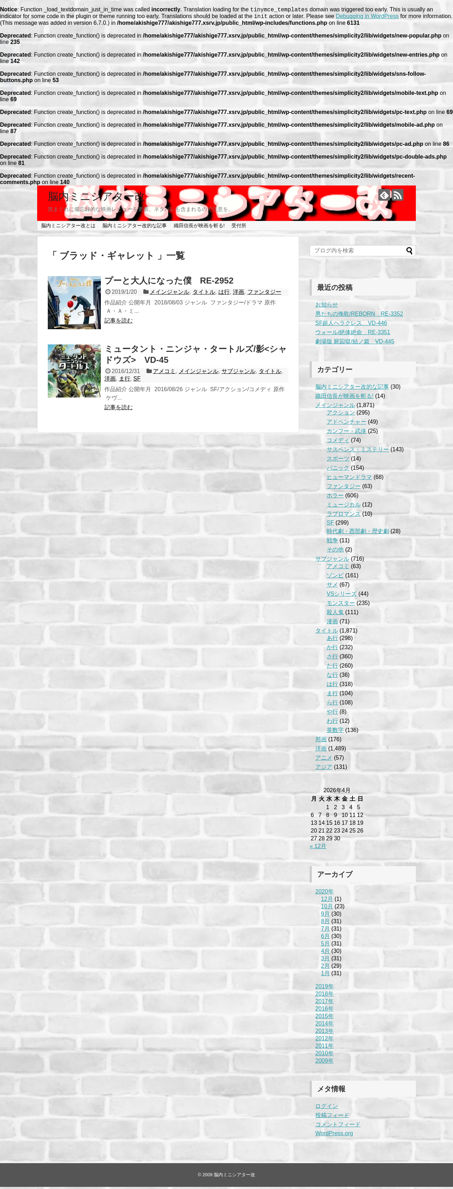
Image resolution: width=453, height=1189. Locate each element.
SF (137, 381)
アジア (323, 769)
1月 (325, 975)
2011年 (324, 1048)
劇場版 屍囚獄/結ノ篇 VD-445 (354, 344)
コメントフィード (338, 1127)
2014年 (324, 1026)
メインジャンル (169, 294)
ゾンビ (335, 578)
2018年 (324, 996)
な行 (332, 677)
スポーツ (338, 461)
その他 (335, 552)
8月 (325, 923)
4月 (325, 953)
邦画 (321, 741)
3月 (325, 961)
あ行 (332, 640)
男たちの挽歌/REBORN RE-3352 (359, 316)
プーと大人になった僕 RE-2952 (169, 282)
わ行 (332, 723)
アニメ (323, 760)
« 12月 (318, 848)
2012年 (324, 1040)
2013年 (324, 1033)
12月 (327, 901)
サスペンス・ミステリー (358, 451)
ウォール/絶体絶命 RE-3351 (352, 334)
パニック (338, 470)
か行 (332, 649)
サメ (332, 587)
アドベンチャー (346, 424)
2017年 (324, 1003)
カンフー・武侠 (346, 433)
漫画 (332, 624)
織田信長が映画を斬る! (199, 227)
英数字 (335, 732)
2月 (325, 968)
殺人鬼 (335, 614)
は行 (224, 294)
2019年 (324, 988)
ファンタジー (264, 294)
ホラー (335, 498)
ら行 (332, 705)
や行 (332, 714)
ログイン (326, 1108)
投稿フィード (332, 1117)
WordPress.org (334, 1135)
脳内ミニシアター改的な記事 (134, 227)
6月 (325, 938)
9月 (325, 916)
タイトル (204, 294)
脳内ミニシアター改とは (68, 227)
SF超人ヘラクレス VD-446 (351, 325)
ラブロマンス (344, 516)
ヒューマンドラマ (349, 479)
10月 (327, 908)
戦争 (332, 542)
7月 (325, 931)
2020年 (324, 894)
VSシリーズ (342, 596)
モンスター (341, 605)
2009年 (324, 1063)
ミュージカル (344, 507)
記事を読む (118, 323)
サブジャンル (239, 373)
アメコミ (164, 373)
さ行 (332, 659)
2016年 (324, 1011)
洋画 (238, 294)
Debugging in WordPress (367, 18)
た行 (332, 668)
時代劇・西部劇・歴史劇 (358, 533)
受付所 (238, 227)
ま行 (124, 381)
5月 (325, 946)
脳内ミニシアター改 (96, 198)
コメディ (338, 442)
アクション (341, 415)
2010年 (324, 1055)
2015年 (324, 1018)
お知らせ (326, 307)
